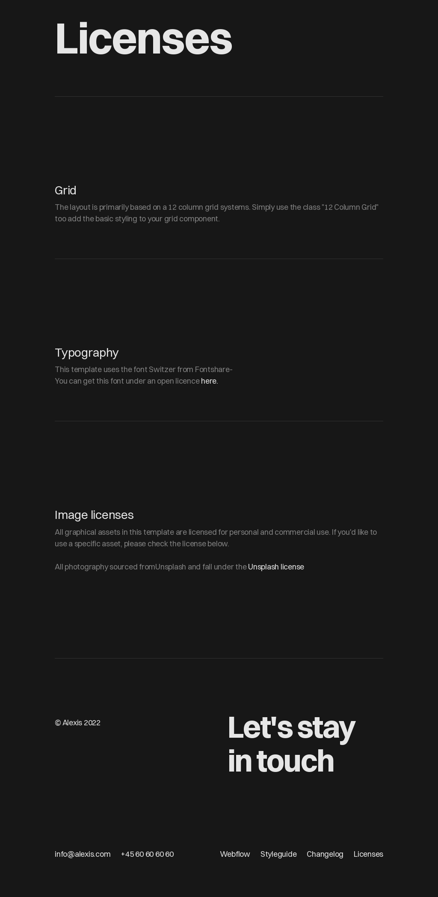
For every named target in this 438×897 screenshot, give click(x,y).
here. (209, 381)
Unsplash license (276, 567)
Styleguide (278, 854)
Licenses (368, 854)
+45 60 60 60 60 (147, 854)
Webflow (235, 854)
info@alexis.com (82, 854)
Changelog (325, 854)
